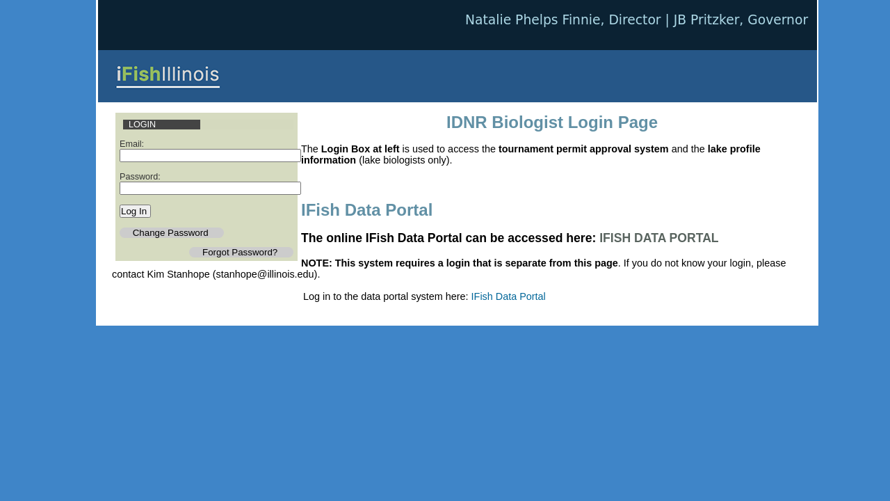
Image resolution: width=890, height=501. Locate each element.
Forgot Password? (241, 252)
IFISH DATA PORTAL (658, 238)
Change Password (172, 233)
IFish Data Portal (508, 296)
